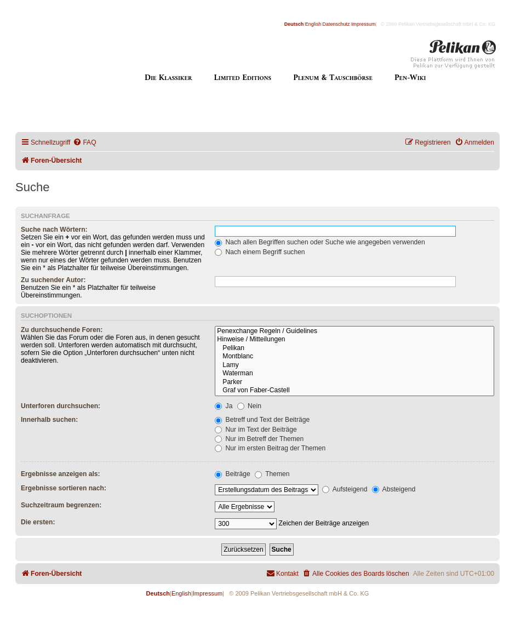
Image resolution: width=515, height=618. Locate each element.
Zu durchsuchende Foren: (61, 330)
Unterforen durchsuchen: (60, 406)
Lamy (354, 365)
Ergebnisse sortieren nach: (63, 488)
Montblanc (354, 356)
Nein (249, 406)
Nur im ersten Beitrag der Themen (270, 448)
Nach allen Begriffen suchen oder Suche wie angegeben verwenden (320, 242)
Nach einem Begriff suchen (260, 252)
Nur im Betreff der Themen (259, 439)
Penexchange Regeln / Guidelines (354, 331)
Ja (223, 406)
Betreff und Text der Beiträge (262, 420)
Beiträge (232, 474)
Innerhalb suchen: (49, 420)
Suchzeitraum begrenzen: (61, 505)
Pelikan (354, 348)
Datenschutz (336, 24)
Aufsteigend (345, 489)
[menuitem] (84, 142)
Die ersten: (38, 522)
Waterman (354, 373)
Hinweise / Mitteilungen (354, 339)
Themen (272, 474)
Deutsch (294, 24)
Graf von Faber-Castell (354, 390)
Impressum (363, 24)
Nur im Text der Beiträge (256, 429)
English (313, 24)
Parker (354, 382)
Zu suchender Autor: (53, 280)
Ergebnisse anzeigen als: (60, 474)
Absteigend (393, 489)
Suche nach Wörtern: (54, 229)
